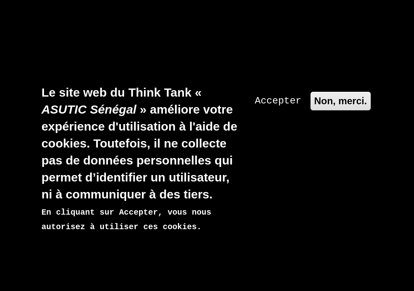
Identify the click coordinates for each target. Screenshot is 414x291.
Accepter (278, 66)
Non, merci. (340, 66)
